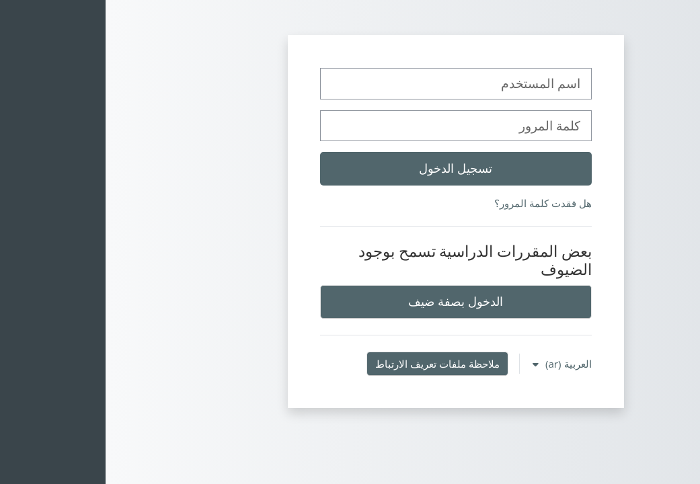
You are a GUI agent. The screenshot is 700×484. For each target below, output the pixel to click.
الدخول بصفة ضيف (350, 301)
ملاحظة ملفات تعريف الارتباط (332, 363)
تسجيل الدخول (350, 168)
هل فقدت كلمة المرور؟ (437, 203)
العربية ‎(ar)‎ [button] (461, 363)
